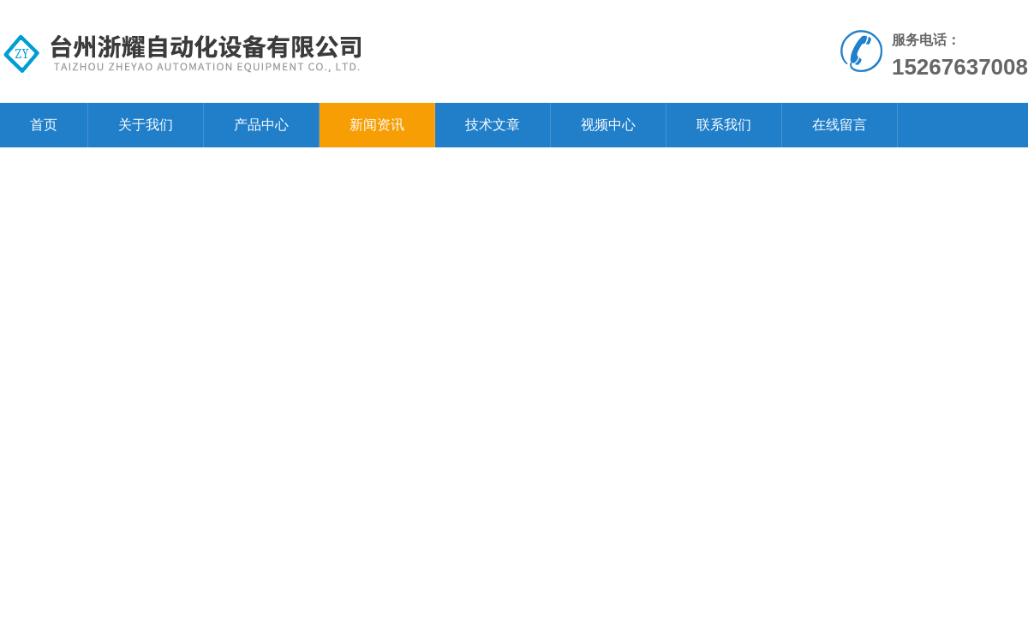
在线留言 (839, 124)
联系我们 (723, 124)
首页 (43, 124)
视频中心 (608, 124)
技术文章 (492, 124)
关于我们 (145, 124)
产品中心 (261, 124)
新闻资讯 (377, 124)
